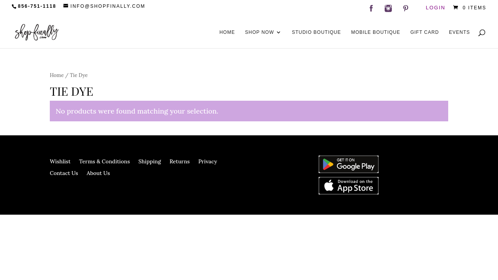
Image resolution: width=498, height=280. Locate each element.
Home (227, 32)
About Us (98, 173)
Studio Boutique (316, 32)
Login (435, 7)
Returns (180, 162)
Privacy (207, 162)
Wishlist (60, 162)
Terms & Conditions (104, 162)
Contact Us (64, 173)
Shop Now (259, 32)
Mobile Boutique (375, 32)
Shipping (150, 162)
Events (459, 32)
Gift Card (424, 32)
